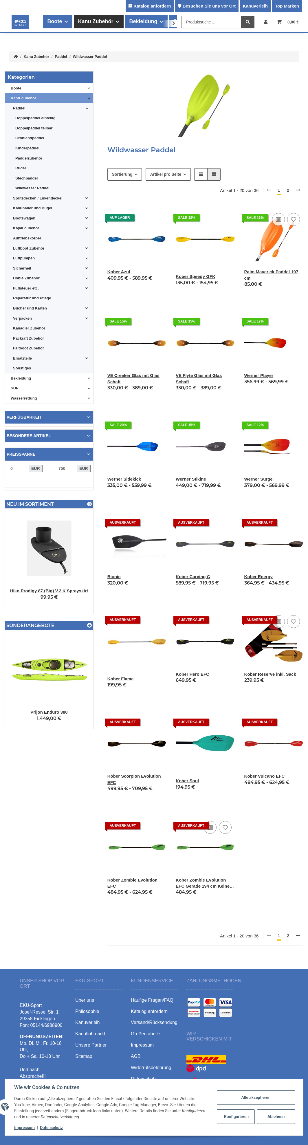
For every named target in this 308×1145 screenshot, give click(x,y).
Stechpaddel (26, 178)
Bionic (114, 576)
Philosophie (87, 1011)
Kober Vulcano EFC (264, 776)
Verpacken (22, 318)
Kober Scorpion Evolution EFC (134, 779)
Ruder (20, 168)
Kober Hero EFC (192, 674)
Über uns (84, 1000)
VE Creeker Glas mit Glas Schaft (133, 378)
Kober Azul (118, 271)
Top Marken (287, 5)
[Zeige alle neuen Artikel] (89, 504)
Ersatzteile (22, 358)
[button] (265, 22)
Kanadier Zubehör (29, 328)
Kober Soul (187, 780)
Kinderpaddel (27, 148)
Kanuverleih (255, 5)
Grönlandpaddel (29, 138)
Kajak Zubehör (26, 228)
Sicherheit (22, 268)
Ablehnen (276, 1116)
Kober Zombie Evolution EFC (132, 882)
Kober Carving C (193, 576)
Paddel (19, 108)
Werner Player (259, 375)
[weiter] (298, 190)
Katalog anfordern (152, 5)
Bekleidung (21, 378)
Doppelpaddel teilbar (34, 128)
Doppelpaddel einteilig (35, 118)
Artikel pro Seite (165, 174)
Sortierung (122, 174)
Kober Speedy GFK (195, 276)
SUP (15, 388)
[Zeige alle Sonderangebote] (89, 625)
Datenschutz (51, 1127)
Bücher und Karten (30, 308)
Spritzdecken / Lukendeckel (38, 198)
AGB (136, 1056)
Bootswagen (24, 218)
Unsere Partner (91, 1045)
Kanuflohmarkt (90, 1033)
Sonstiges (22, 368)
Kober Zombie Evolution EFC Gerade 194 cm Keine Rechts (203, 883)
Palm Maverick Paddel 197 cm (271, 274)
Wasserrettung (24, 398)
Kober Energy (258, 576)
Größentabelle (145, 1033)
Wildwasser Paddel (32, 188)
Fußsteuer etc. (26, 288)
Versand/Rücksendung (154, 1022)
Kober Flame (120, 678)
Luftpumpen (24, 258)
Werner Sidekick (124, 479)
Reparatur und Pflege (32, 298)
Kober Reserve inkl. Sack (270, 674)
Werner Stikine (191, 479)
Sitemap (83, 1056)
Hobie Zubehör (26, 278)
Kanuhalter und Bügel (32, 208)
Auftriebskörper (27, 238)
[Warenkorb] (287, 22)
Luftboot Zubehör (28, 248)
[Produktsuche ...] (211, 22)
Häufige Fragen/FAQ (152, 1000)
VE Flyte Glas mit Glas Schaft (199, 378)
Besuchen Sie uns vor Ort (209, 5)
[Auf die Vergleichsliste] (278, 219)
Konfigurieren (236, 1116)
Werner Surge (258, 479)
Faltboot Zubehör (28, 348)
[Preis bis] (66, 468)
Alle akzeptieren (255, 1097)
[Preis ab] (18, 468)
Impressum (24, 1127)
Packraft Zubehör (28, 338)
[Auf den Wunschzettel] (293, 219)
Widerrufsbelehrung (151, 1067)
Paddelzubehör (28, 158)
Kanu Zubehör (23, 98)
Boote (16, 88)
